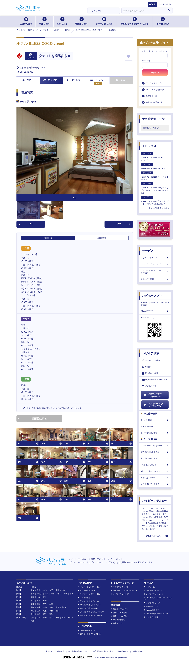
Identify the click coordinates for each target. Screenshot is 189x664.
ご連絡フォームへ (153, 536)
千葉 (53, 594)
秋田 (38, 590)
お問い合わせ (138, 651)
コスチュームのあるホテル (155, 446)
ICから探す (62, 21)
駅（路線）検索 (150, 373)
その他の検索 (162, 21)
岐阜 (38, 604)
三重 (51, 604)
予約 (120, 80)
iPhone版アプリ (155, 311)
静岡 (45, 604)
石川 (32, 601)
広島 (38, 611)
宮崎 (63, 618)
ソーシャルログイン (154, 83)
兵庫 (38, 607)
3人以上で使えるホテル (155, 471)
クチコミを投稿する (53, 56)
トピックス (149, 146)
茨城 (65, 594)
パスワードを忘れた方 (155, 90)
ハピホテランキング (155, 258)
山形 (45, 590)
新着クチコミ (117, 623)
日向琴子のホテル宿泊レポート (91, 634)
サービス (148, 250)
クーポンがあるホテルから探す (91, 612)
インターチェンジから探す (89, 587)
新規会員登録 (151, 96)
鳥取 (45, 611)
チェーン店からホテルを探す (90, 615)
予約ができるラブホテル (88, 601)
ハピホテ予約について (153, 594)
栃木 (59, 594)
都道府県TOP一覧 (153, 119)
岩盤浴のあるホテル (155, 458)
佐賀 (38, 618)
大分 (57, 618)
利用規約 (60, 651)
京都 (45, 607)
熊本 (51, 618)
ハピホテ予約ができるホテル (153, 395)
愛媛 (45, 614)
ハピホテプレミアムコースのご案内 (155, 271)
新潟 (32, 597)
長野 (45, 597)
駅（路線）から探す (86, 591)
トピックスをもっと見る (159, 208)
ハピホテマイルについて (155, 264)
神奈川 (39, 594)
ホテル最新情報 (118, 620)
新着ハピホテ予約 (119, 616)
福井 (45, 601)
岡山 (32, 611)
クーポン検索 (155, 420)
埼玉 (46, 594)
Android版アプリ (155, 317)
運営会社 (49, 651)
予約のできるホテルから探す (135, 21)
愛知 (32, 604)
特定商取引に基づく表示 (103, 651)
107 (123, 224)
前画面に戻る (32, 418)
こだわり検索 (149, 386)
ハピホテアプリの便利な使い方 (124, 591)
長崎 (45, 618)
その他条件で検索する (155, 484)
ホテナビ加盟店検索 (155, 433)
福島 (63, 590)
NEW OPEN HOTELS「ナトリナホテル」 (154, 176)
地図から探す (81, 21)
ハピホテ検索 (150, 353)
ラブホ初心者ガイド (120, 587)
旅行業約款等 (122, 651)
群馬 (71, 594)
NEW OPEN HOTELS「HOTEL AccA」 (153, 156)
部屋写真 (50, 80)
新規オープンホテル (120, 609)
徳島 (38, 614)
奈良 (57, 607)
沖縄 (32, 621)
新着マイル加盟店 (119, 613)
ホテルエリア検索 (151, 360)
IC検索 (146, 367)
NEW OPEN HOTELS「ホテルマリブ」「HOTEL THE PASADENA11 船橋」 (154, 188)
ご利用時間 (101, 238)
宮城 (57, 590)
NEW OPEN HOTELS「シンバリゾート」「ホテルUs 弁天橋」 (154, 200)
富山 (38, 601)
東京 (32, 594)
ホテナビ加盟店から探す (88, 608)
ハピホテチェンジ (152, 603)
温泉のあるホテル (155, 478)
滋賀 (51, 607)
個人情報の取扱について (78, 651)
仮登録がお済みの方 (154, 102)
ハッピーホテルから (155, 500)
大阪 (32, 607)
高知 (51, 614)
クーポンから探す (104, 21)
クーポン (97, 80)
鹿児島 (70, 618)
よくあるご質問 (155, 279)
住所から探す (26, 21)
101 (26, 224)
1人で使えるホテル (155, 465)
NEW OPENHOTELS (86, 630)
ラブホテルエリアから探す (154, 380)
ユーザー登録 (164, 4)
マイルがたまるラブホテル (89, 605)
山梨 (38, 597)
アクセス (73, 80)
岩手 (51, 590)
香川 (32, 614)
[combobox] (143, 11)
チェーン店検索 (155, 426)
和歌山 (64, 607)
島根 (51, 611)
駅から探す (44, 21)
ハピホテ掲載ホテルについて (156, 614)
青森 (32, 590)
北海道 (33, 587)
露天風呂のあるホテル (155, 452)
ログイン (155, 72)
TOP (26, 80)
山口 (57, 611)
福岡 (32, 618)
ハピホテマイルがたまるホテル (153, 404)
